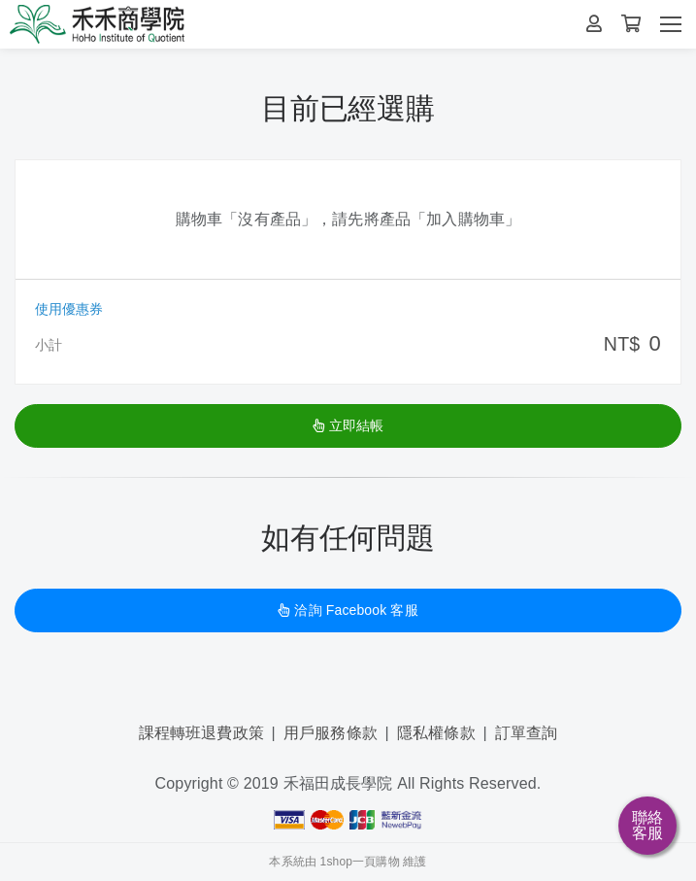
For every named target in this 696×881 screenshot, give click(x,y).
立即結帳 (348, 425)
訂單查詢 (526, 733)
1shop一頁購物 (360, 861)
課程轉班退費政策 (201, 733)
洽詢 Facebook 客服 (347, 610)
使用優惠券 (69, 309)
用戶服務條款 (330, 733)
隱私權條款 (436, 733)
